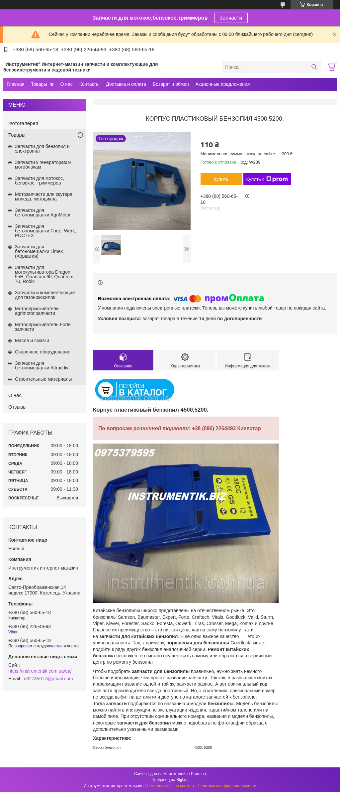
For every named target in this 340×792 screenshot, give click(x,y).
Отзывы (17, 407)
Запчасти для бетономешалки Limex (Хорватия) (39, 251)
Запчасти (230, 18)
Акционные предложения (223, 84)
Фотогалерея (23, 123)
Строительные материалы (43, 379)
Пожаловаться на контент (170, 785)
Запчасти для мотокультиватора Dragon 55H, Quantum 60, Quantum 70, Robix (44, 274)
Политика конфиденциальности (227, 785)
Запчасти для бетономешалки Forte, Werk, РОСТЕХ (45, 230)
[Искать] (313, 67)
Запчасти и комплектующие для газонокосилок (45, 295)
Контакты (89, 84)
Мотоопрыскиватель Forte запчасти (43, 327)
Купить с (267, 179)
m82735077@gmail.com (48, 678)
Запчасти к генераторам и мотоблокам (43, 165)
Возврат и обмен (171, 84)
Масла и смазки (32, 340)
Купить (220, 179)
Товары (39, 84)
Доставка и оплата (126, 84)
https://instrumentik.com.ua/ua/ (40, 671)
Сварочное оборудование (42, 351)
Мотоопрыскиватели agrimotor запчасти (37, 311)
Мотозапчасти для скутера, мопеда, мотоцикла (44, 196)
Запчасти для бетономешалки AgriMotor (43, 212)
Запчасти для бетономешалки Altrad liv (41, 365)
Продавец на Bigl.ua (170, 779)
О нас (66, 84)
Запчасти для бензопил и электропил (42, 149)
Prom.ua (198, 773)
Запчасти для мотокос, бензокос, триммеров (39, 181)
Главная (15, 84)
